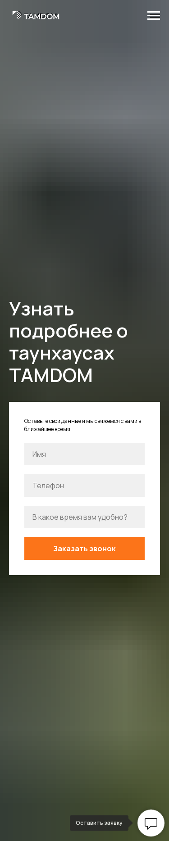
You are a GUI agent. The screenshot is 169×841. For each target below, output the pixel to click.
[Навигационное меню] (153, 15)
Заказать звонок (84, 548)
